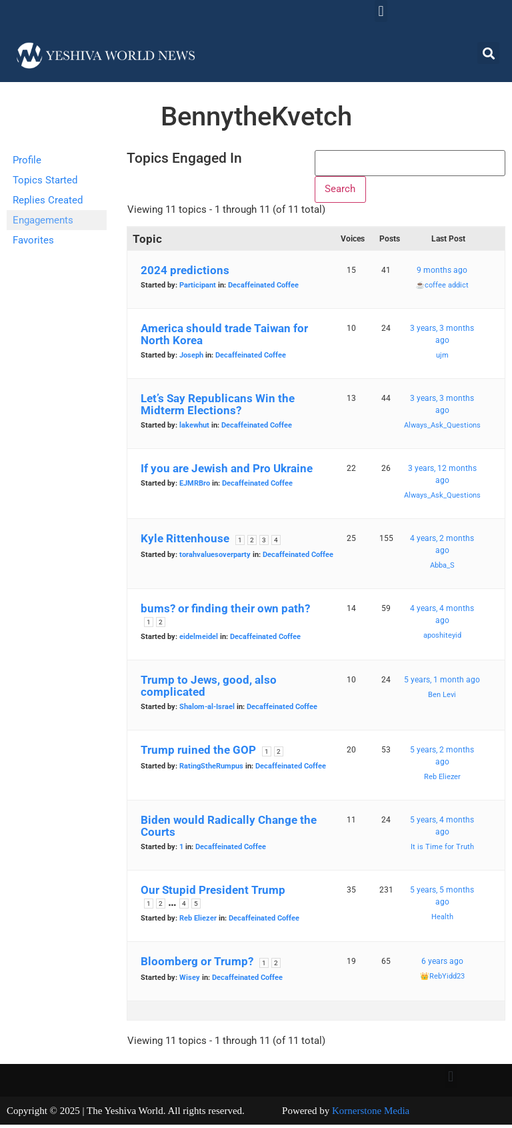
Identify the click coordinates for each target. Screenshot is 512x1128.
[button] (381, 11)
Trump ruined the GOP (198, 753)
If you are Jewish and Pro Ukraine (227, 471)
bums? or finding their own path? (225, 611)
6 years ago (442, 964)
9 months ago (442, 273)
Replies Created (48, 200)
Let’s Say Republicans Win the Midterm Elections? (218, 407)
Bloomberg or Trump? (197, 964)
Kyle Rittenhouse (185, 541)
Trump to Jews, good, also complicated (209, 689)
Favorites (33, 240)
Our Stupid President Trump (213, 893)
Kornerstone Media (370, 1114)
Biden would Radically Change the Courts (229, 829)
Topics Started (45, 180)
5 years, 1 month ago (442, 683)
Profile (27, 160)
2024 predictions (185, 273)
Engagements (43, 220)
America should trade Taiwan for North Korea (224, 337)
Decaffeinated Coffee (263, 288)
